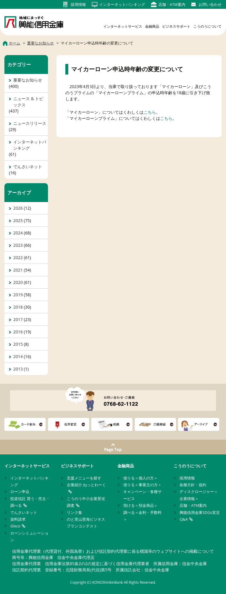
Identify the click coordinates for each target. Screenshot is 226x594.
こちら (150, 112)
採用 (78, 4)
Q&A (184, 519)
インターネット (122, 4)
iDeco (15, 526)
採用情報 (187, 478)
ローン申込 (19, 491)
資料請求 (18, 519)
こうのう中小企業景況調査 (86, 502)
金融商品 (152, 26)
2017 (18, 319)
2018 (18, 307)
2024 (18, 233)
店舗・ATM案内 (193, 505)
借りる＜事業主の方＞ (142, 484)
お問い (210, 4)
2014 (18, 356)
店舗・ (171, 4)
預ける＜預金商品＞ (140, 505)
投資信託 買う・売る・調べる (29, 502)
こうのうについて (207, 26)
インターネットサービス (122, 26)
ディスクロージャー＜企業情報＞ (199, 495)
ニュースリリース (29, 123)
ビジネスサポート (176, 26)
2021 (18, 270)
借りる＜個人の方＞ (140, 478)
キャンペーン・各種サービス (142, 495)
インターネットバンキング (29, 145)
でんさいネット (27, 166)
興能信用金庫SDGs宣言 (200, 512)
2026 (18, 208)
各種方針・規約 (193, 484)
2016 (18, 332)
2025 (18, 220)
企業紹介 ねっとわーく (86, 484)
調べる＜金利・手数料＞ (142, 516)
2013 (18, 369)
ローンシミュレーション (29, 536)
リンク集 (74, 512)
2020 (18, 282)
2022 (18, 257)
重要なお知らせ (27, 80)
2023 (18, 245)
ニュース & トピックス (28, 101)
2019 (18, 294)
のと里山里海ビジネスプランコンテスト (86, 523)
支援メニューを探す (84, 478)
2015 (18, 344)
